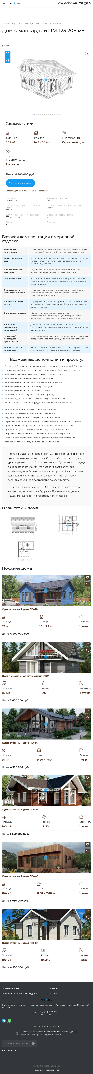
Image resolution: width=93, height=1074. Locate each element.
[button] (34, 114)
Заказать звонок (45, 1015)
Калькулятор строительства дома (19, 994)
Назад (5, 46)
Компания (52, 989)
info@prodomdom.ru (49, 1026)
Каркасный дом (73, 142)
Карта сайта (9, 1050)
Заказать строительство (20, 183)
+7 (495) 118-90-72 (67, 3)
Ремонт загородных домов (46, 1070)
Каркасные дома (10, 989)
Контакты (52, 994)
